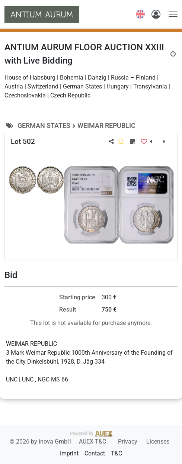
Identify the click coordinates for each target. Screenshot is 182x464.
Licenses (157, 441)
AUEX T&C (93, 441)
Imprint (69, 453)
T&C (116, 453)
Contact (94, 453)
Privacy (128, 441)
